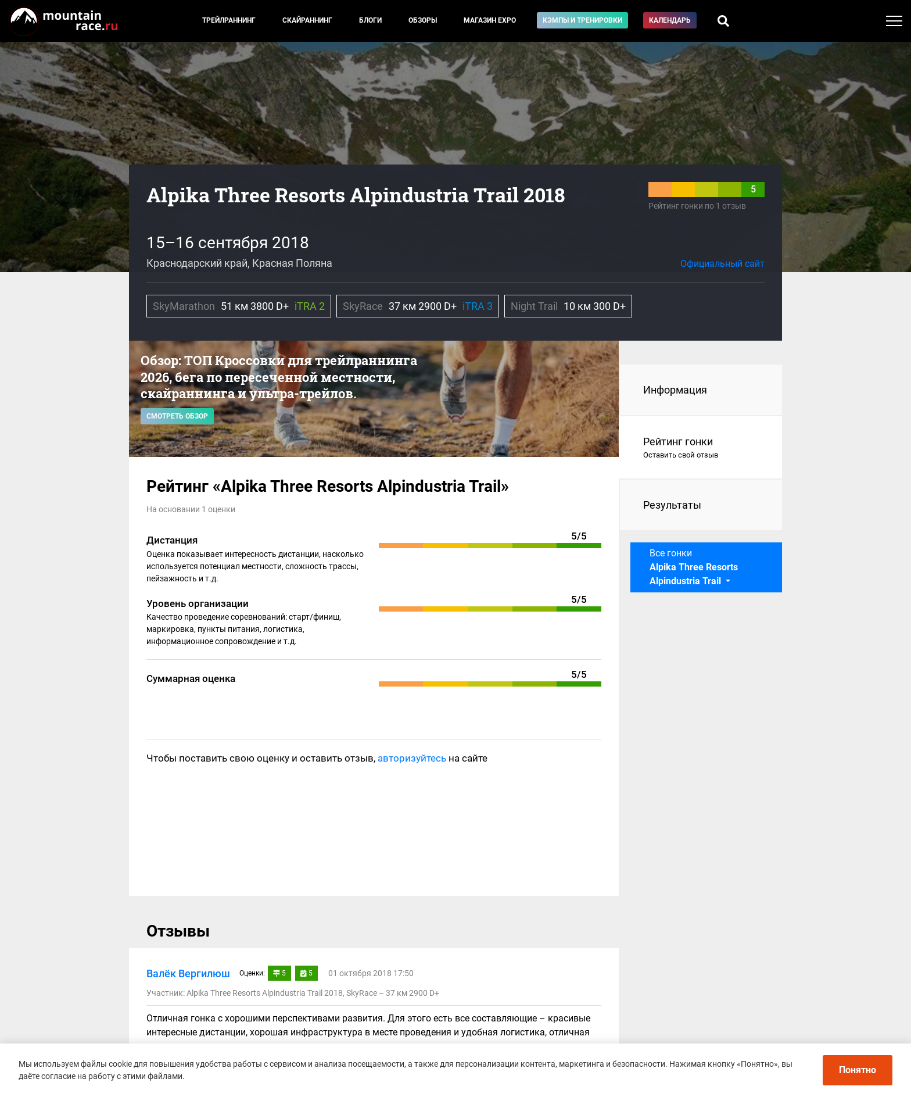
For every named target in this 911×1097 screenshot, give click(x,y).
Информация (675, 390)
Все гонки (694, 567)
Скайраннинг (307, 20)
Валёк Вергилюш (188, 973)
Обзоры (422, 20)
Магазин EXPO (490, 20)
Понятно (857, 1069)
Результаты (672, 505)
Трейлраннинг (229, 20)
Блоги (370, 20)
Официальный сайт (722, 263)
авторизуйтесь (412, 758)
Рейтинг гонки (701, 448)
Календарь (670, 20)
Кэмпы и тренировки (582, 20)
